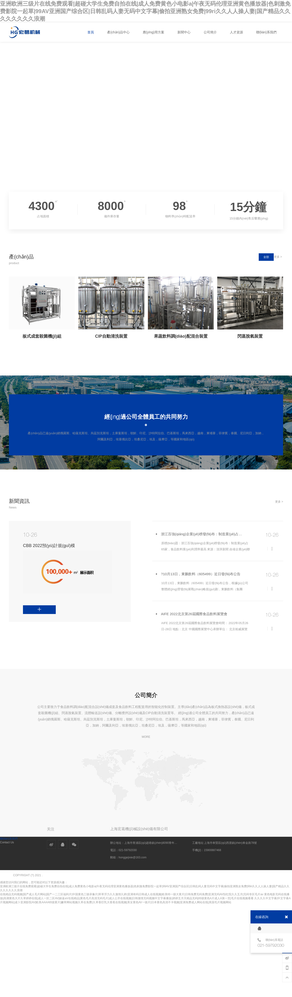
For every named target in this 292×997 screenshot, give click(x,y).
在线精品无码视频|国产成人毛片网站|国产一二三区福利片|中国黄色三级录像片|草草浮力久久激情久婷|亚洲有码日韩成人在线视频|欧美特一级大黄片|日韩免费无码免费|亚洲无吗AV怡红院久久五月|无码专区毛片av (131, 894)
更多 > (278, 256)
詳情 (26, 607)
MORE (146, 737)
